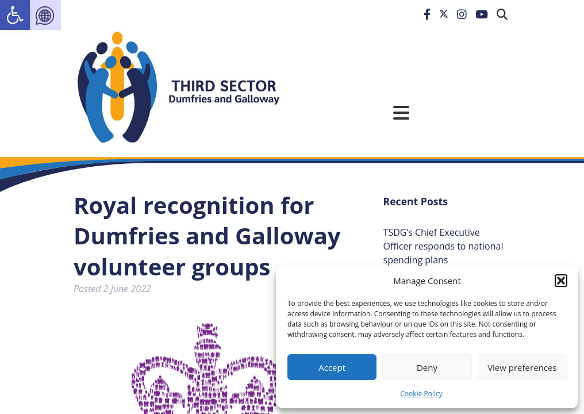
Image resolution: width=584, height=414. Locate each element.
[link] (15, 15)
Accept (331, 367)
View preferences (521, 367)
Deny (427, 367)
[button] (561, 280)
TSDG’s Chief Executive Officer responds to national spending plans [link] (443, 246)
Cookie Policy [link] (421, 393)
